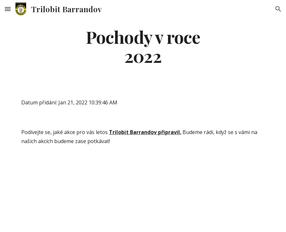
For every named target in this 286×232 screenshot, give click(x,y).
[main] (143, 46)
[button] (7, 9)
